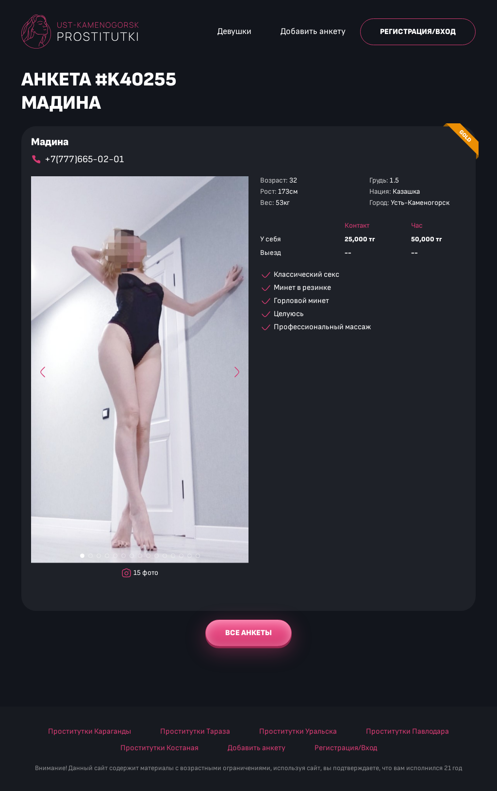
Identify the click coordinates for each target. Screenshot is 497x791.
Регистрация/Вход (418, 31)
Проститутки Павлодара (407, 731)
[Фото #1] (82, 556)
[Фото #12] (173, 556)
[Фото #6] (123, 556)
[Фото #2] (90, 556)
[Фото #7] (132, 556)
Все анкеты (248, 632)
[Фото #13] (181, 556)
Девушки (234, 31)
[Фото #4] (107, 556)
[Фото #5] (115, 556)
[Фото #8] (140, 556)
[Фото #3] (99, 556)
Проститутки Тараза (195, 731)
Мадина (49, 142)
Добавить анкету (313, 31)
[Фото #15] (198, 556)
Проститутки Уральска (298, 731)
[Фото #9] (148, 556)
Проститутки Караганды (89, 731)
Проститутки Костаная (159, 747)
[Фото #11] (165, 556)
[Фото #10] (156, 556)
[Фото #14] (189, 556)
